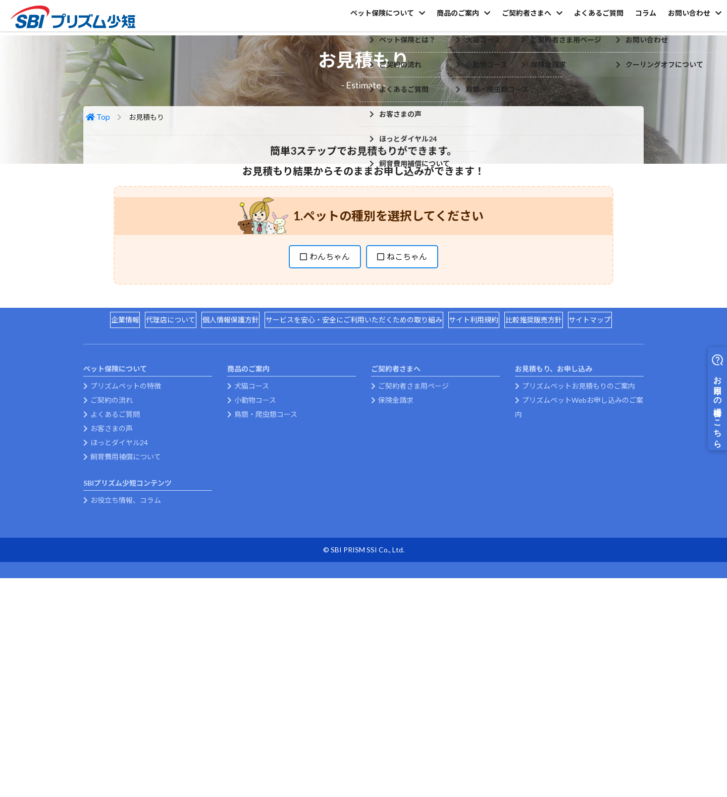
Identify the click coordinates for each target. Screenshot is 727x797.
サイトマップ (603, 476)
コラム (632, 19)
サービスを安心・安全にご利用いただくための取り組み (354, 476)
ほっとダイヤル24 (119, 605)
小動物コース (255, 562)
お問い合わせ (684, 19)
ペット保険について (335, 19)
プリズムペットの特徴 (125, 548)
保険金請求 (395, 562)
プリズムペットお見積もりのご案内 (578, 548)
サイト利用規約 (478, 476)
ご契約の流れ (111, 562)
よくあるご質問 (577, 19)
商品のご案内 (419, 19)
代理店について (162, 476)
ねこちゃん (407, 328)
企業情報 (112, 476)
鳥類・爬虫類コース (265, 577)
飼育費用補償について (125, 619)
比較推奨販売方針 (542, 476)
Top (104, 189)
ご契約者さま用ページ (413, 548)
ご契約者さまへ (496, 19)
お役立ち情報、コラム (125, 663)
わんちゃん (329, 328)
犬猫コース (251, 548)
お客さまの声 (111, 591)
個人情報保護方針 (226, 476)
